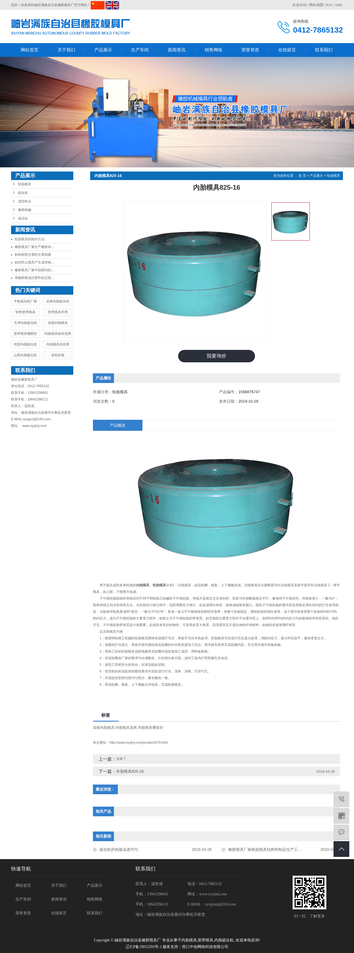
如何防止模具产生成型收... (34, 262)
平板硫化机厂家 (25, 301)
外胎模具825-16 (130, 771)
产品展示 (103, 49)
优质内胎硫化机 (25, 344)
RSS (329, 5)
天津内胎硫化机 (25, 323)
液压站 (23, 218)
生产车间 (140, 49)
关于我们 (66, 49)
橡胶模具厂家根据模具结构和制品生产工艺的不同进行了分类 (280, 849)
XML (339, 5)
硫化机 (23, 193)
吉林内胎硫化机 (57, 301)
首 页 (302, 176)
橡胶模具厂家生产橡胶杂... (34, 247)
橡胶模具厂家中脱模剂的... (34, 270)
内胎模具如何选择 (58, 334)
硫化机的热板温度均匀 (119, 849)
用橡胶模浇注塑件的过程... (34, 278)
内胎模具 (189, 940)
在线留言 (287, 49)
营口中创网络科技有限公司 (205, 947)
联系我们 (324, 49)
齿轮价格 (57, 355)
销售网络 (213, 49)
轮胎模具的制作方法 (30, 239)
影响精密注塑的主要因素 (33, 255)
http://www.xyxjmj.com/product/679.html (139, 743)
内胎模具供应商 (57, 344)
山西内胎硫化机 (25, 355)
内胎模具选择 (126, 727)
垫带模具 (205, 940)
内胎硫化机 (224, 940)
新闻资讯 (177, 49)
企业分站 (299, 5)
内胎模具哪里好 (150, 727)
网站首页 (29, 49)
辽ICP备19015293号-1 (144, 947)
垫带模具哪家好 (25, 334)
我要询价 (217, 356)
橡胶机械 (24, 210)
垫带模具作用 (58, 312)
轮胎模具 (24, 184)
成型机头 (24, 201)
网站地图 (316, 5)
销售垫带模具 (25, 312)
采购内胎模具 (58, 323)
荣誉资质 (250, 49)
